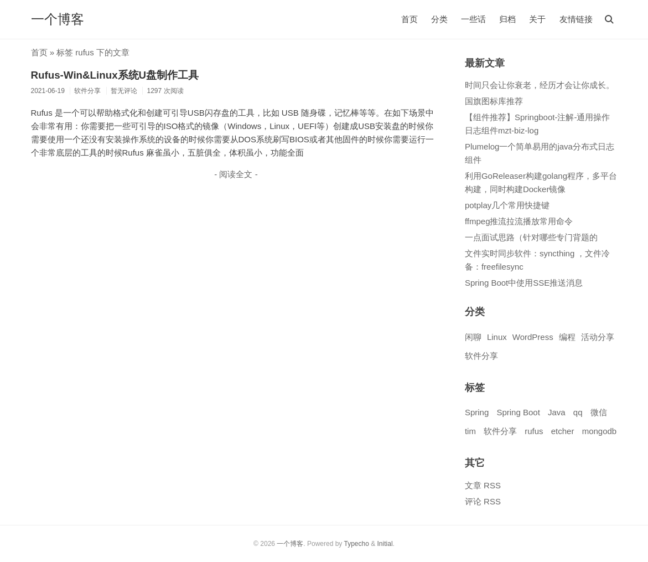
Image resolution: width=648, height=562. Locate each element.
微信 (598, 412)
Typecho (356, 544)
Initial (385, 544)
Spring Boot (518, 412)
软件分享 (481, 355)
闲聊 (473, 337)
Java (557, 412)
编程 (567, 337)
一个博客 (57, 19)
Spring (477, 412)
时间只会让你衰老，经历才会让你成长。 (539, 85)
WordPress (532, 337)
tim (470, 431)
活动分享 (597, 337)
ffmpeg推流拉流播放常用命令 (519, 221)
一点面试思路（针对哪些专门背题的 (531, 237)
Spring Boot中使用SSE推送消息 (524, 282)
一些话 (473, 19)
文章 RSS (483, 485)
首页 (409, 19)
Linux (497, 337)
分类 (439, 19)
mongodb (599, 431)
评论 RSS (483, 501)
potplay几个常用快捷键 (507, 205)
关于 (537, 19)
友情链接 (576, 19)
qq (578, 412)
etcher (562, 431)
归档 (507, 19)
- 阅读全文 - (235, 174)
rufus (534, 431)
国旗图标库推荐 (494, 101)
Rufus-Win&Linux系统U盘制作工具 (115, 75)
